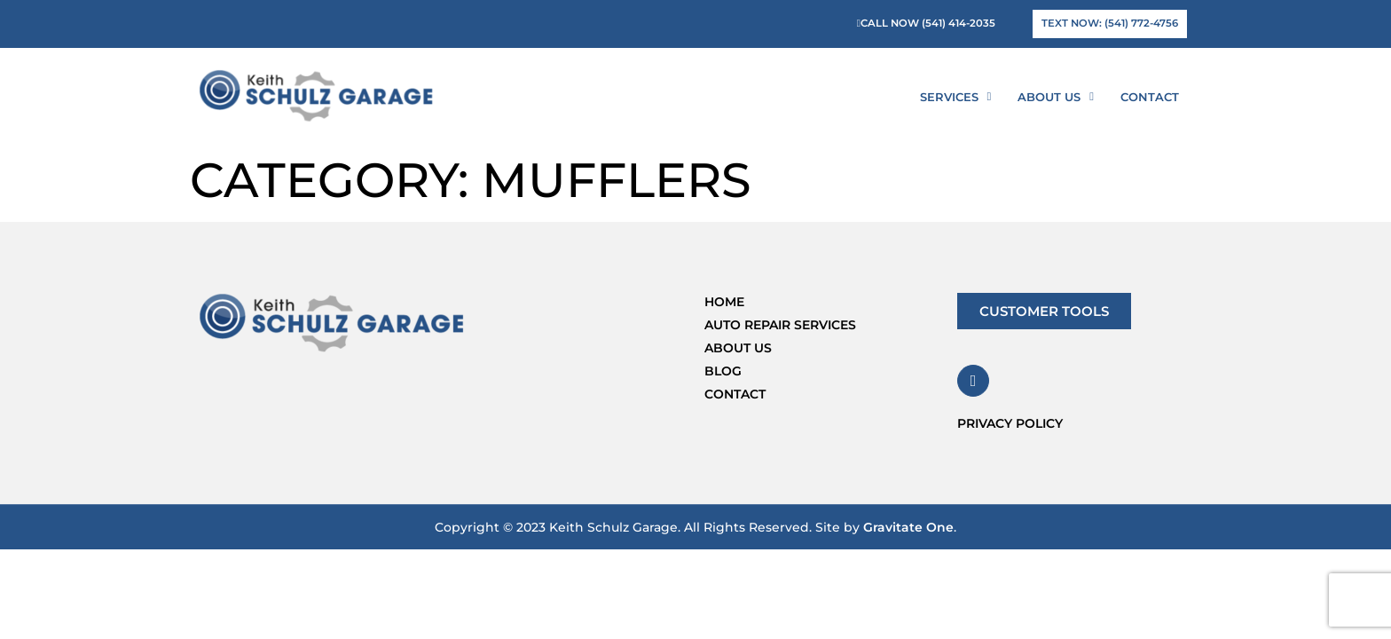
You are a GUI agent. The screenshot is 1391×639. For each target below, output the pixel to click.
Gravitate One (908, 527)
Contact (1149, 97)
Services (956, 96)
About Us (1056, 96)
